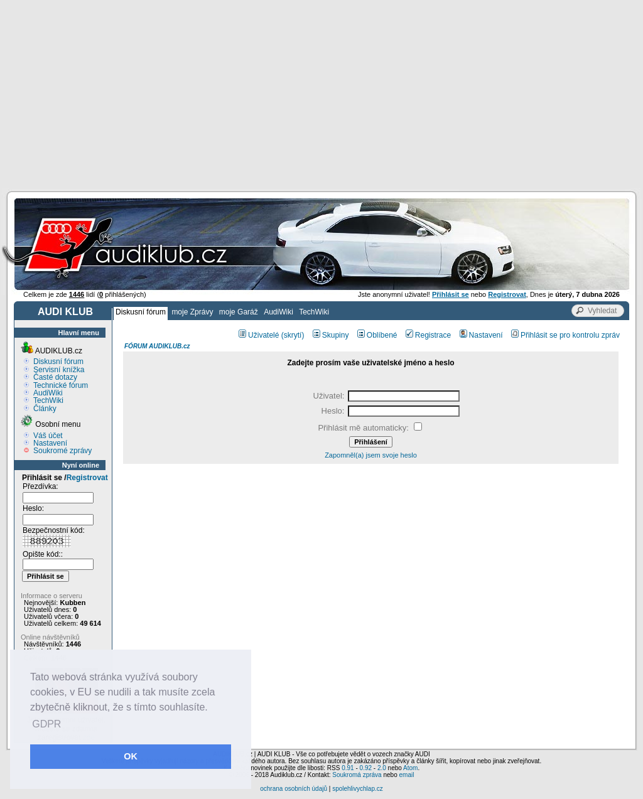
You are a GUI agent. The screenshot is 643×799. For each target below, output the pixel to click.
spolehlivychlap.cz (357, 788)
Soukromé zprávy (62, 450)
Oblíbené (377, 335)
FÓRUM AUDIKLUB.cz (157, 346)
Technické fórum (60, 385)
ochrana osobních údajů (293, 788)
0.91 (348, 767)
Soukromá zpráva (356, 774)
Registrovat (87, 477)
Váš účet (48, 435)
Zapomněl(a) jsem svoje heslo (371, 455)
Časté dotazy (55, 377)
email (406, 774)
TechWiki (314, 312)
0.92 (366, 767)
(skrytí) (293, 335)
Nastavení (50, 443)
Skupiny (331, 335)
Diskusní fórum (141, 312)
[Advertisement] (321, 94)
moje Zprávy (192, 312)
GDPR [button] (46, 724)
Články (45, 408)
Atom (410, 767)
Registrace (428, 335)
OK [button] (131, 756)
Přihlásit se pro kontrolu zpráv (565, 335)
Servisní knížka (58, 369)
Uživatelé (259, 335)
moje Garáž (238, 312)
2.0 (381, 767)
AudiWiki (278, 312)
